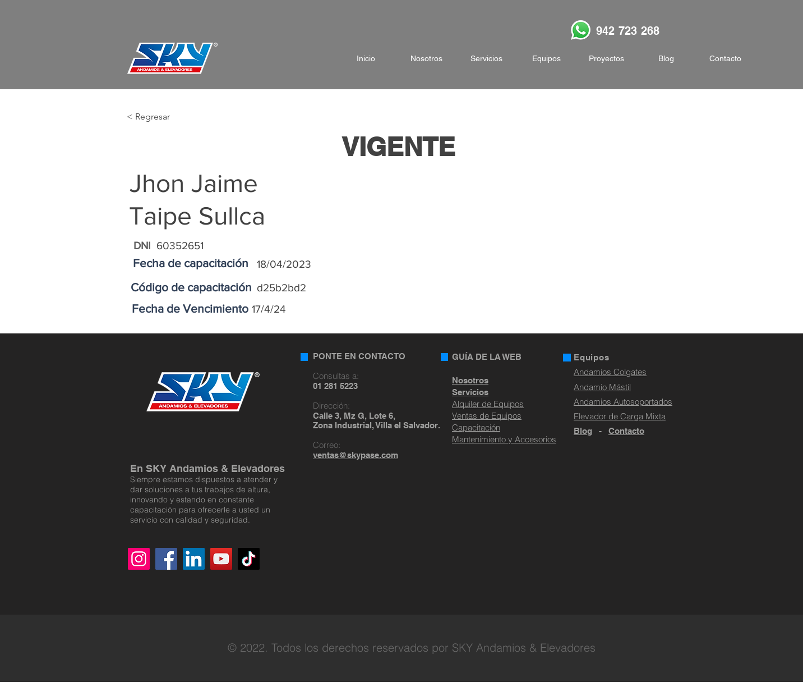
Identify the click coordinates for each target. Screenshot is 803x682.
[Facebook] (166, 559)
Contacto (626, 431)
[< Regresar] (163, 117)
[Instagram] (139, 559)
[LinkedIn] (194, 559)
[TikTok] (249, 559)
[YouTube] (221, 559)
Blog (583, 431)
